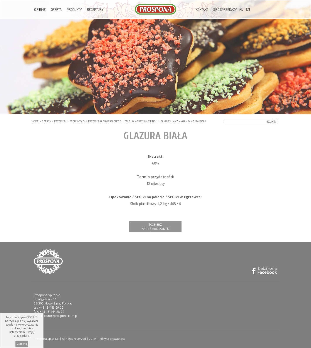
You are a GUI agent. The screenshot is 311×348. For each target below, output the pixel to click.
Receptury (95, 9)
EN (248, 9)
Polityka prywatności (112, 339)
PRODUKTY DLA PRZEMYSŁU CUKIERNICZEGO (95, 121)
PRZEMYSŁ (60, 121)
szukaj (271, 121)
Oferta (56, 9)
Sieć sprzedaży (225, 9)
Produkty (74, 9)
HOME (35, 121)
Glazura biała (197, 121)
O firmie (40, 9)
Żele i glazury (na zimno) (140, 121)
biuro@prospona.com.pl (60, 316)
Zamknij (22, 344)
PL (241, 9)
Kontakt (202, 9)
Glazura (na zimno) (172, 121)
